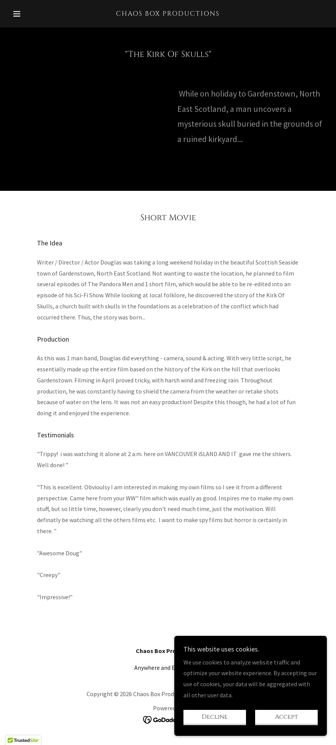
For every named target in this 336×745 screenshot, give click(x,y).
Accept (286, 717)
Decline (215, 717)
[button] (33, 13)
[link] (168, 13)
